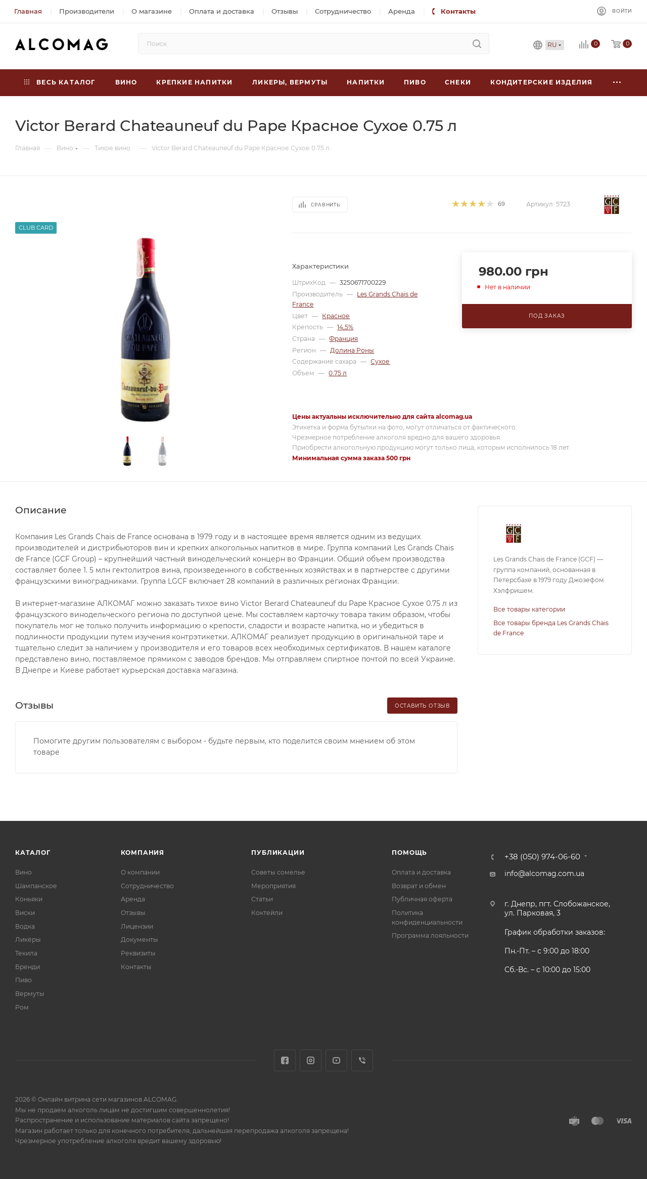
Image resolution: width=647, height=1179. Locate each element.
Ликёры (28, 939)
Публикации (277, 852)
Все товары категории (529, 609)
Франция (343, 338)
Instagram (310, 1060)
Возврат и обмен (419, 886)
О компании (140, 872)
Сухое (380, 361)
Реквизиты (138, 953)
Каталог (33, 852)
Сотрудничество (147, 886)
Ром (22, 1007)
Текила (26, 953)
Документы (139, 939)
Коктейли (267, 912)
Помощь (409, 852)
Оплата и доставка (421, 872)
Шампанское (36, 886)
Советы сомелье (278, 872)
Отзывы (133, 912)
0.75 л (338, 373)
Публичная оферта (422, 899)
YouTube (336, 1060)
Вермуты (29, 993)
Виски (25, 912)
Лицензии (137, 926)
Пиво (23, 980)
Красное (336, 316)
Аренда (133, 899)
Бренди (27, 967)
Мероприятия (273, 886)
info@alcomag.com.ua (544, 873)
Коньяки (28, 899)
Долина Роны (352, 350)
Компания (142, 852)
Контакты (136, 967)
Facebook (285, 1060)
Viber (362, 1060)
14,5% (345, 327)
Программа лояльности (430, 935)
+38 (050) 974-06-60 (542, 857)
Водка (25, 926)
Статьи (262, 899)
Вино (23, 872)
